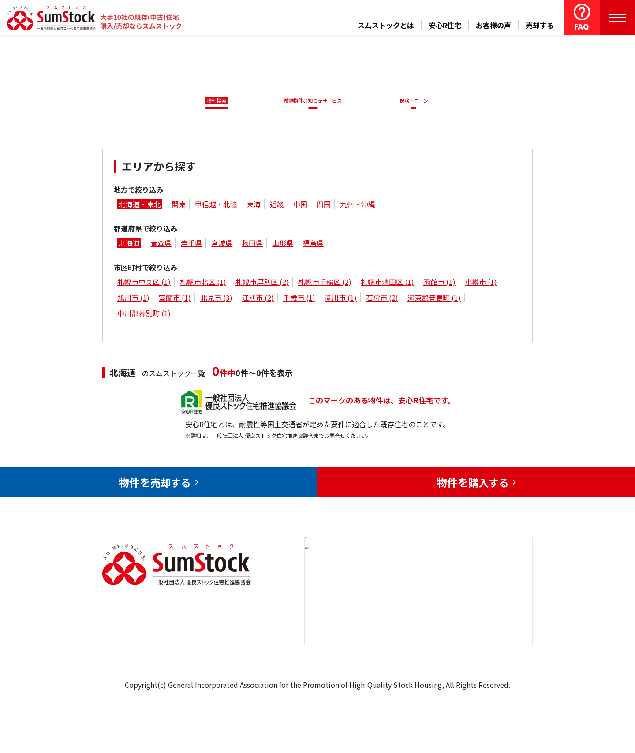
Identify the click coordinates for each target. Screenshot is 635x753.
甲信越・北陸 (216, 206)
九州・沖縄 (357, 206)
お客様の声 (493, 25)
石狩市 (382, 299)
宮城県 (221, 245)
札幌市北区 (203, 283)
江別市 (258, 299)
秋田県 (252, 245)
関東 (179, 206)
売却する (540, 25)
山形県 (282, 245)
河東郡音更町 (434, 299)
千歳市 (299, 299)
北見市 (216, 299)
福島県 (313, 245)
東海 (254, 206)
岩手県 (191, 245)
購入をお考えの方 (343, 632)
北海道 (129, 245)
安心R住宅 (445, 25)
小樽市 (481, 283)
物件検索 (212, 100)
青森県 (161, 245)
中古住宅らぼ (414, 632)
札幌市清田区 (387, 283)
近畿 (277, 206)
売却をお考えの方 (343, 605)
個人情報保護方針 (485, 645)
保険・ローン (416, 100)
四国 (324, 206)
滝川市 (341, 299)
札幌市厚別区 (262, 283)
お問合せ (471, 578)
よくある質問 (414, 659)
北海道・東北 (140, 206)
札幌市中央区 (144, 283)
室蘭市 (175, 299)
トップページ (336, 578)
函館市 (439, 283)
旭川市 (133, 299)
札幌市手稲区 (324, 283)
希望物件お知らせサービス (310, 100)
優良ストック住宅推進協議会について (489, 611)
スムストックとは (386, 25)
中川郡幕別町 (144, 314)
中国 (300, 206)
